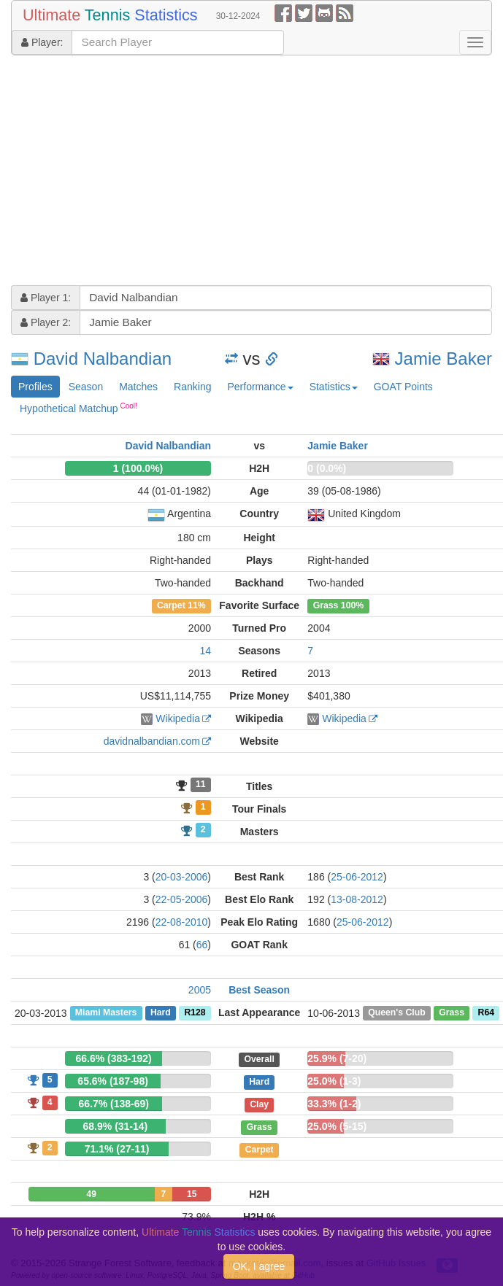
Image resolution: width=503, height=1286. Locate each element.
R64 (486, 1013)
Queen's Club (396, 1013)
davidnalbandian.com (152, 741)
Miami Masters (106, 1013)
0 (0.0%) (326, 468)
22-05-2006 (181, 899)
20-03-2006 (181, 877)
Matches (138, 386)
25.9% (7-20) (336, 1058)
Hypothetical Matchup (78, 407)
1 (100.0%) (138, 468)
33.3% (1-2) (334, 1103)
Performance (260, 386)
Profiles (35, 386)
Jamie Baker (443, 358)
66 (202, 944)
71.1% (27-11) (117, 1149)
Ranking (192, 386)
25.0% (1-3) (334, 1081)
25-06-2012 (357, 877)
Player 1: (45, 297)
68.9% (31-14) (115, 1126)
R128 (194, 1013)
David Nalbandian (103, 358)
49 (91, 1194)
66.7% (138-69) (113, 1103)
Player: (42, 42)
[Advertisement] (234, 172)
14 (205, 650)
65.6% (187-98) (112, 1081)
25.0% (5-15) (336, 1126)
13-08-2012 (357, 899)
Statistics (334, 386)
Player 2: (45, 322)
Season (86, 386)
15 (191, 1194)
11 (201, 785)
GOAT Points (403, 386)
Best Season (259, 990)
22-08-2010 (181, 922)
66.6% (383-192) (113, 1058)
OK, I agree (259, 1266)
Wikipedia (177, 718)
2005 (199, 990)
